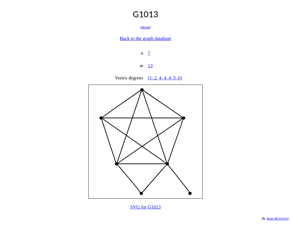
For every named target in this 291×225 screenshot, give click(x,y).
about (145, 27)
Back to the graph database (145, 38)
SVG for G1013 (145, 207)
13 (150, 65)
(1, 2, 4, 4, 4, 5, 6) (165, 78)
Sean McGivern (277, 218)
